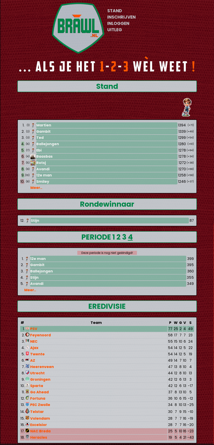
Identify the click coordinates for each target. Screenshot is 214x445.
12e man (44, 175)
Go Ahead (39, 392)
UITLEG (114, 30)
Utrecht (37, 373)
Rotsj (41, 162)
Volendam (40, 418)
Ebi (39, 150)
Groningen (40, 379)
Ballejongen (47, 144)
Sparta (36, 385)
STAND (114, 11)
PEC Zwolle (40, 404)
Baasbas (44, 156)
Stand (107, 86)
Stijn (35, 220)
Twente (37, 354)
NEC (34, 341)
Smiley (42, 181)
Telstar (37, 411)
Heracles (38, 437)
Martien (43, 125)
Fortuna (37, 398)
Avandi (43, 169)
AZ (32, 360)
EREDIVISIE (107, 306)
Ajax (34, 347)
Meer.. (36, 187)
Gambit (43, 131)
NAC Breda (40, 431)
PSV (33, 328)
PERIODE (96, 237)
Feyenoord (40, 335)
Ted (40, 137)
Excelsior (38, 424)
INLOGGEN (118, 23)
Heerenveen (42, 366)
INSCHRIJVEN (121, 17)
